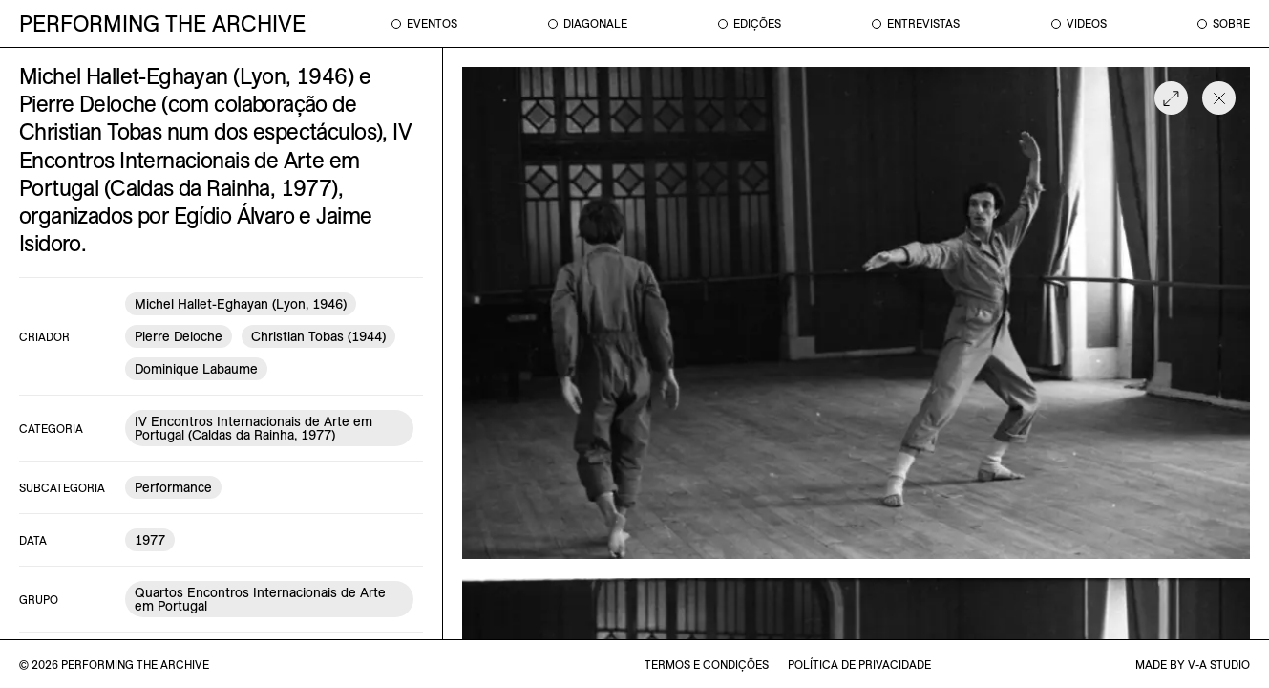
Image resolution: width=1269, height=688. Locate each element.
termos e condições (707, 664)
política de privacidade (859, 664)
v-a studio (1219, 664)
